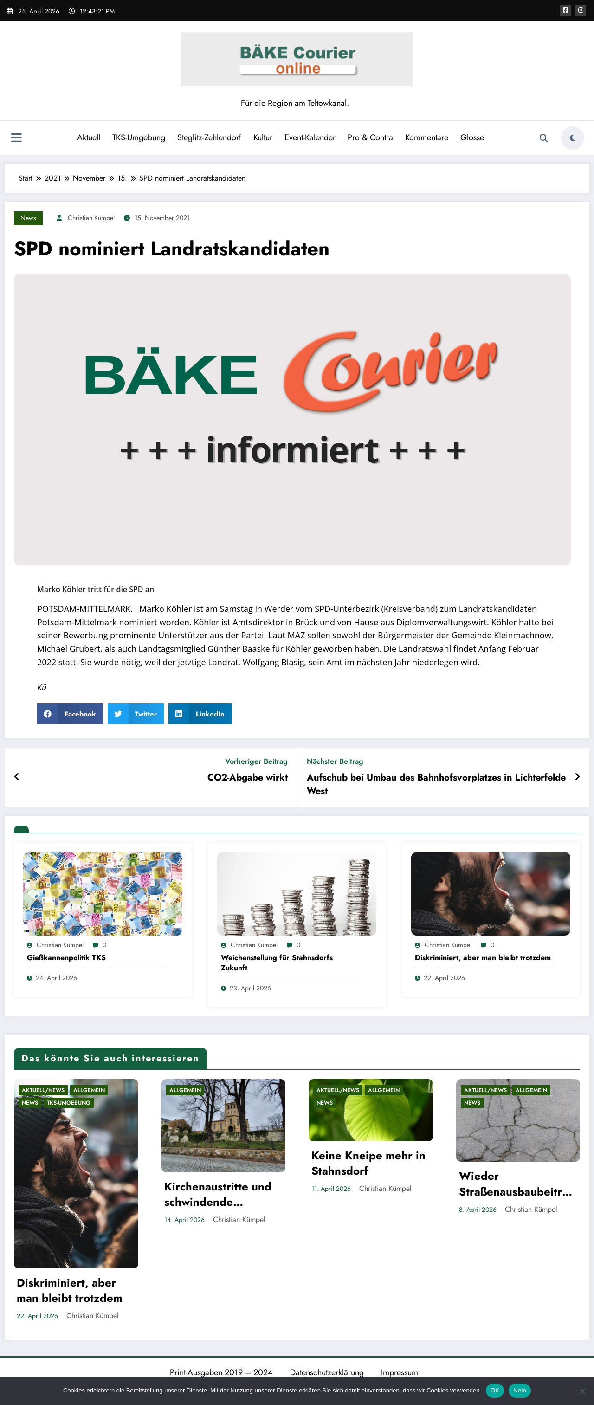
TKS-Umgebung (137, 137)
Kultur (261, 137)
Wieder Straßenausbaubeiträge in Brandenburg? (517, 1183)
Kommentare (425, 137)
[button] (70, 713)
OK (495, 1390)
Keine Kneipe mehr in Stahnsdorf (368, 1163)
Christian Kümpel (91, 217)
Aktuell (87, 137)
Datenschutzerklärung (327, 1372)
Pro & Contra (369, 137)
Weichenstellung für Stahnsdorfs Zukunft (277, 963)
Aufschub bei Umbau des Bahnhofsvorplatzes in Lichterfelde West (436, 784)
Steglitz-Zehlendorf (208, 137)
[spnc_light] (572, 138)
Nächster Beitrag (335, 761)
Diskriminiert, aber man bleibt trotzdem (483, 958)
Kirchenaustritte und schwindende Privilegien (217, 1194)
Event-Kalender (309, 137)
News (28, 217)
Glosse (471, 137)
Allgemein (89, 1090)
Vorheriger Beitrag (256, 761)
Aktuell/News (43, 1090)
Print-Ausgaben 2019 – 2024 (221, 1372)
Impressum (399, 1372)
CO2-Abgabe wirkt (247, 777)
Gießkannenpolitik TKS (66, 958)
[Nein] (582, 1391)
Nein (519, 1390)
